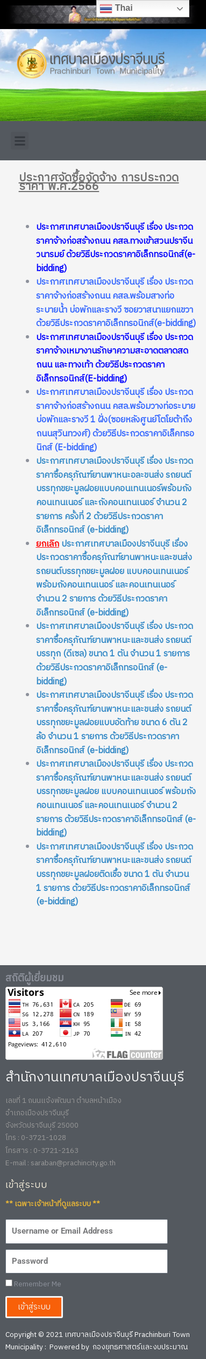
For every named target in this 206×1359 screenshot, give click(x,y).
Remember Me (33, 1284)
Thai (116, 8)
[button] (20, 141)
